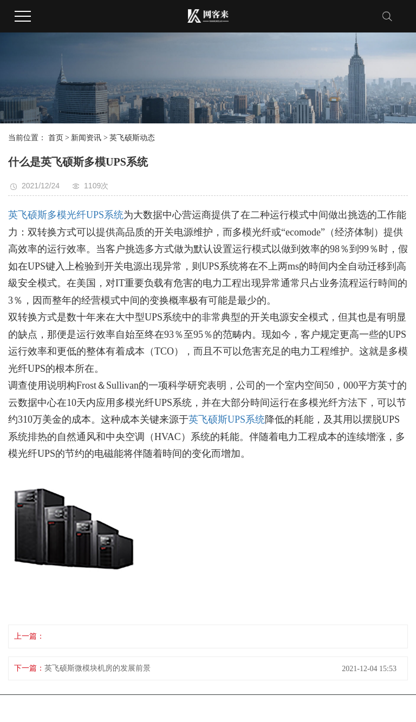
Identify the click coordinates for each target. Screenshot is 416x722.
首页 (55, 138)
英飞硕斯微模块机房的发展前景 (97, 668)
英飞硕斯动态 (132, 138)
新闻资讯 (86, 138)
